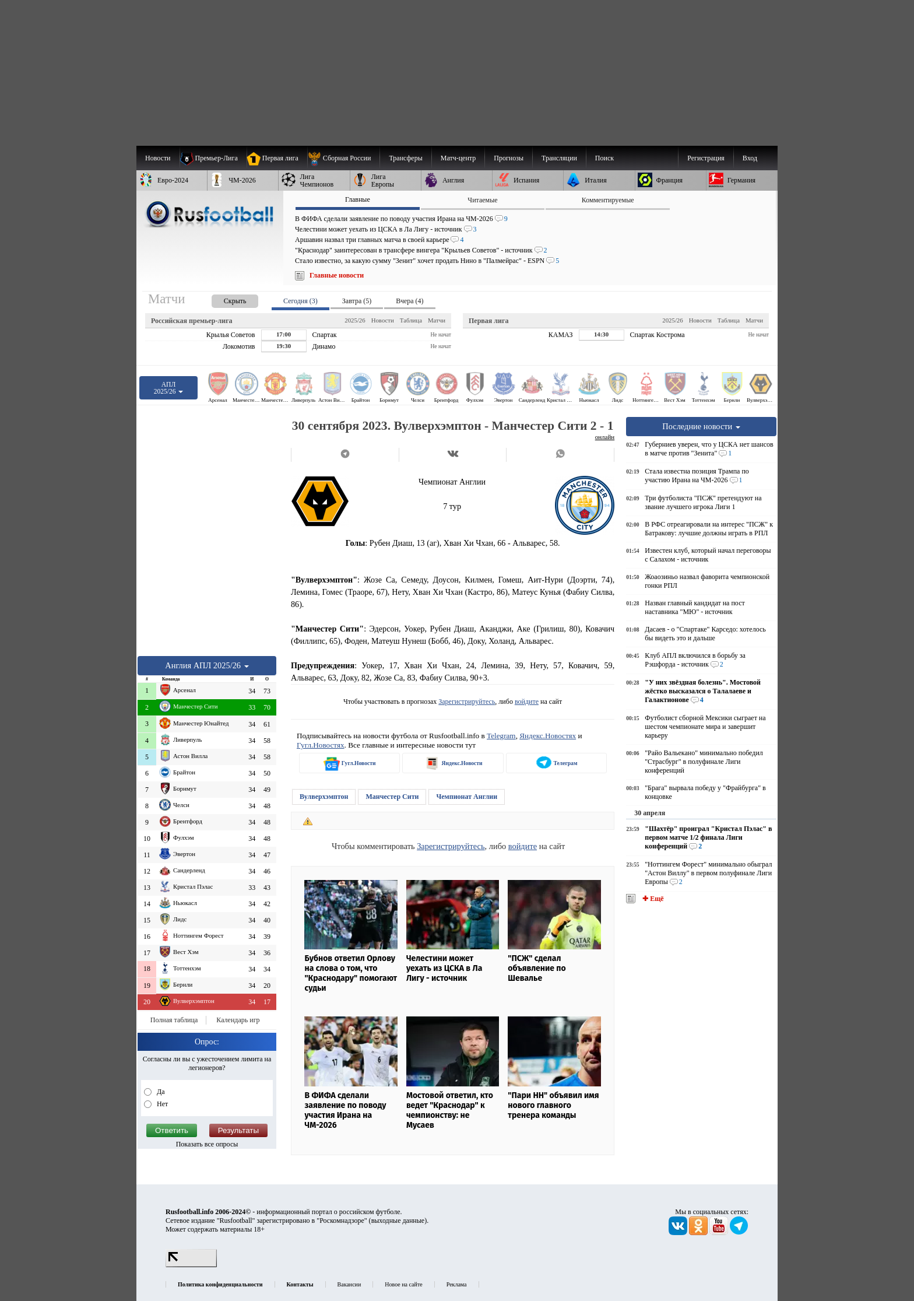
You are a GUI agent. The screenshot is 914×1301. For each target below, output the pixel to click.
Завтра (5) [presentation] (356, 301)
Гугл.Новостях (320, 745)
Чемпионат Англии (466, 796)
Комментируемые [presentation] (608, 200)
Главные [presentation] (357, 199)
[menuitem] (343, 158)
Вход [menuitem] (750, 158)
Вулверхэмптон (324, 796)
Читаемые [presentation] (482, 200)
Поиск (604, 158)
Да (160, 1092)
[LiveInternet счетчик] (191, 1265)
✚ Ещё (652, 899)
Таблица (411, 320)
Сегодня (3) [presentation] (300, 301)
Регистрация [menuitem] (706, 158)
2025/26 (354, 320)
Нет (161, 1104)
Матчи (436, 320)
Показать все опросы (207, 1144)
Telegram (501, 735)
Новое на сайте (403, 1284)
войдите (527, 701)
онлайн (605, 436)
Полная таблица (174, 1020)
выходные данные (398, 1220)
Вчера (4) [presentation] (409, 301)
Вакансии (349, 1284)
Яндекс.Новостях (547, 735)
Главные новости (337, 275)
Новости (382, 320)
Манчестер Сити (392, 796)
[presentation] (223, 299)
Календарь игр (237, 1020)
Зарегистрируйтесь (466, 701)
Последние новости (701, 426)
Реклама (457, 1284)
